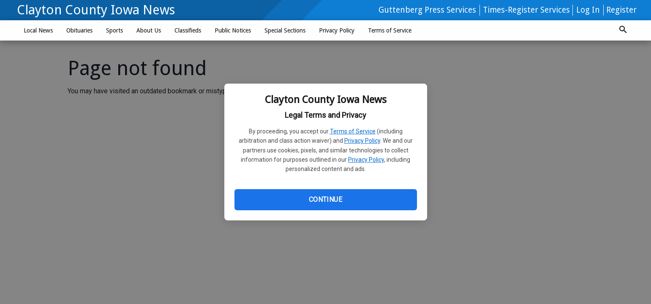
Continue (325, 199)
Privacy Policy (362, 140)
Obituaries (79, 30)
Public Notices (233, 30)
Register (621, 10)
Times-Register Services (526, 10)
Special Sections (284, 30)
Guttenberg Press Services (427, 10)
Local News (38, 30)
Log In (588, 10)
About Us (148, 30)
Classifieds (187, 30)
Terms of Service (353, 131)
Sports (114, 30)
